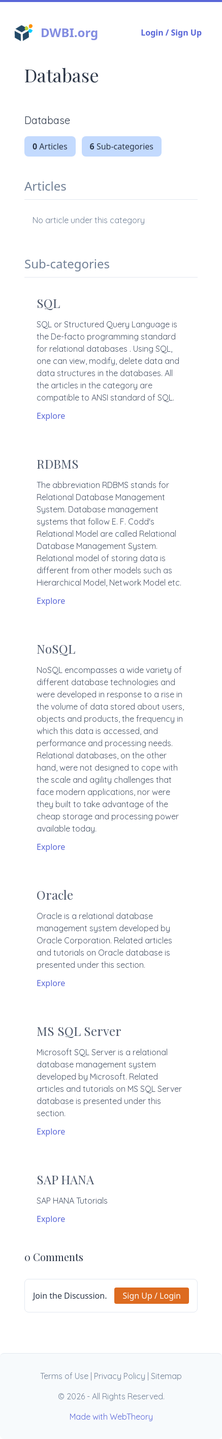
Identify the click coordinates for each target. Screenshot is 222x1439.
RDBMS (58, 463)
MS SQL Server (79, 1031)
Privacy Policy (119, 1376)
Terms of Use (64, 1376)
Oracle (55, 894)
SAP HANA (65, 1179)
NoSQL (56, 648)
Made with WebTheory (111, 1417)
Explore (51, 415)
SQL (48, 303)
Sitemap (166, 1376)
